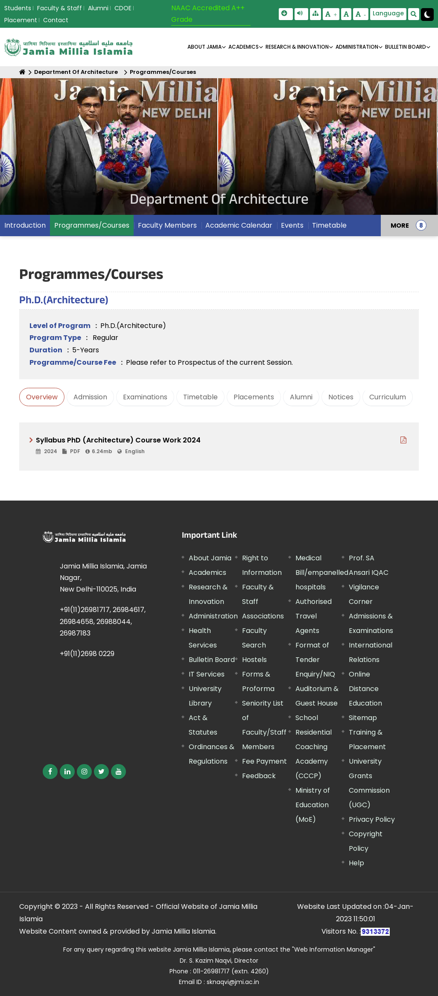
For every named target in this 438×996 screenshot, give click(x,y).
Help (356, 863)
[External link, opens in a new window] (222, 446)
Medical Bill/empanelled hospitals (321, 572)
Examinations (145, 397)
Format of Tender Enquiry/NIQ (315, 659)
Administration (213, 616)
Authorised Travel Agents (313, 616)
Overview (42, 397)
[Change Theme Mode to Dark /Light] (427, 14)
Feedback (259, 776)
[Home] (22, 72)
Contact (55, 20)
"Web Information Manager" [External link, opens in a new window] (333, 949)
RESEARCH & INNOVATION (297, 46)
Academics (207, 572)
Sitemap (363, 718)
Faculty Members (167, 225)
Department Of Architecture (76, 72)
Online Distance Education (365, 688)
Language (388, 13)
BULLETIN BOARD (405, 46)
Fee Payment (264, 761)
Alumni (98, 8)
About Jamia (204, 46)
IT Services (207, 674)
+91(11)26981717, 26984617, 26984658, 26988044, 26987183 (103, 621)
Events (292, 225)
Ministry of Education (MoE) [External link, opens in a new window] (312, 804)
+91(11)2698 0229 (87, 654)
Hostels (254, 660)
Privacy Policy (372, 819)
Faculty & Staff (59, 8)
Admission (90, 397)
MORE (400, 225)
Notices (340, 397)
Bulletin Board (212, 660)
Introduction (25, 225)
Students (17, 8)
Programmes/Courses (163, 72)
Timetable (329, 225)
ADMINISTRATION (357, 46)
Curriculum (387, 397)
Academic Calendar (238, 225)
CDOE (122, 8)
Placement (20, 20)
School (306, 718)
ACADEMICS (243, 46)
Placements (254, 397)
